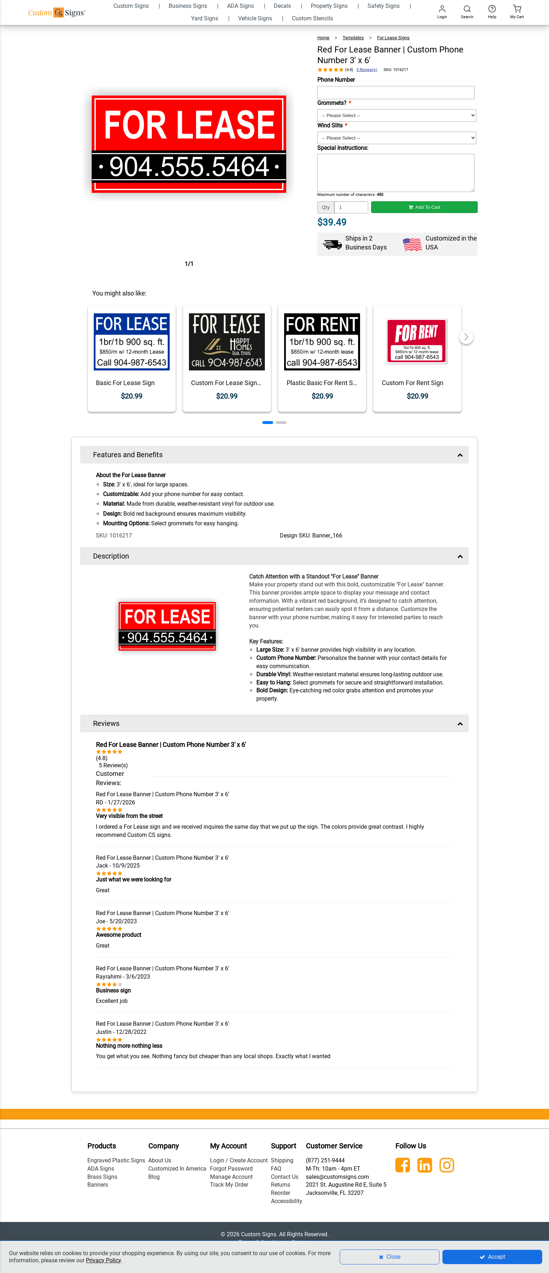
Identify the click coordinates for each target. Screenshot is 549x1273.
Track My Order (229, 1184)
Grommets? (333, 103)
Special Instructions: (342, 148)
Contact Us (284, 1176)
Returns (280, 1184)
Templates (353, 37)
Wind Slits (332, 125)
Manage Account (231, 1176)
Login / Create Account (239, 1160)
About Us (159, 1160)
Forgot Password (231, 1168)
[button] (267, 422)
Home (323, 37)
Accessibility (286, 1201)
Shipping (282, 1160)
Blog (154, 1176)
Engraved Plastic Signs (116, 1160)
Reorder (280, 1192)
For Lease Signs (393, 37)
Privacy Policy (103, 1260)
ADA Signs (100, 1168)
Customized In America (177, 1168)
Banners (97, 1184)
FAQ (276, 1168)
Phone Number (336, 79)
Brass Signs (102, 1176)
